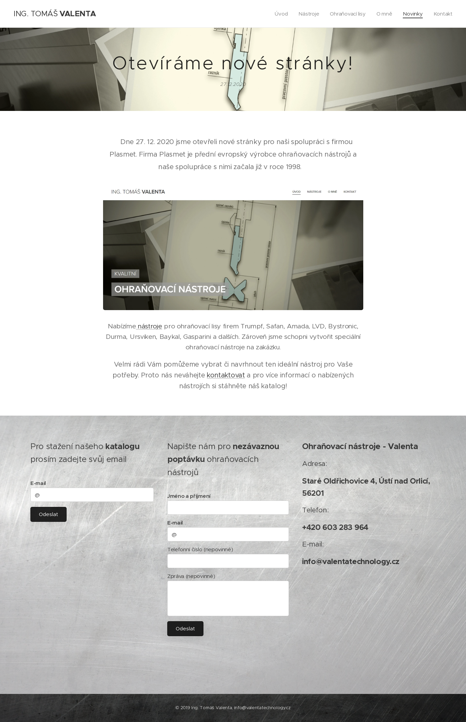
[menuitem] (279, 13)
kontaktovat (226, 375)
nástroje (149, 326)
